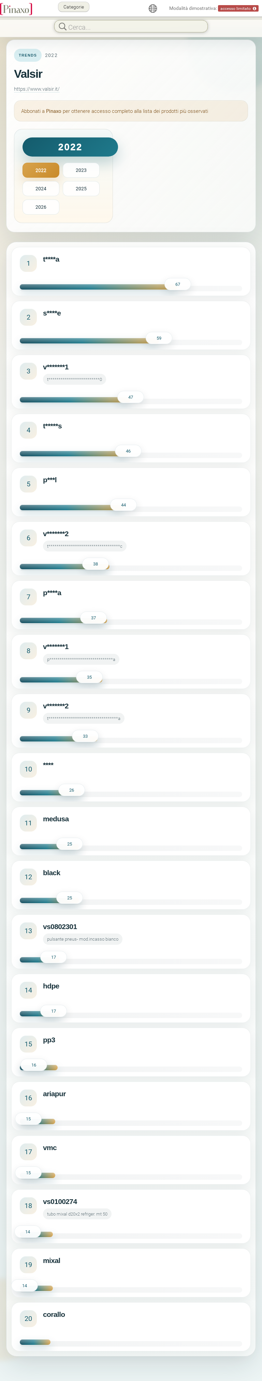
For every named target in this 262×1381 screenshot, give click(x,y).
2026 (40, 207)
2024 (40, 188)
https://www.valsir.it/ (37, 88)
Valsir (28, 73)
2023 (81, 170)
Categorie (73, 6)
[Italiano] (153, 8)
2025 (81, 188)
